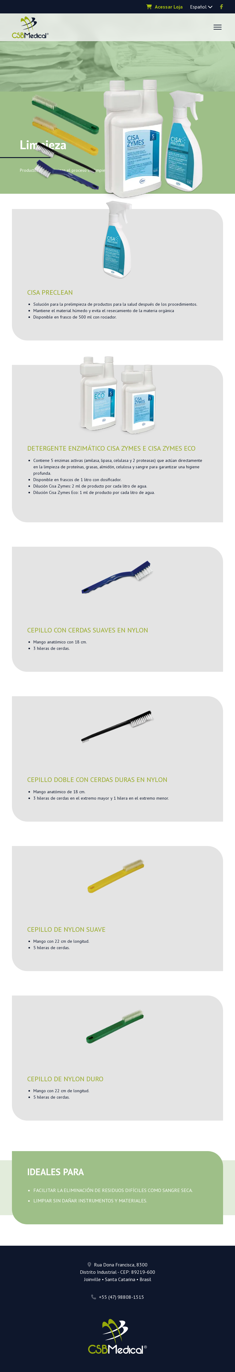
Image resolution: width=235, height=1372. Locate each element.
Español (201, 7)
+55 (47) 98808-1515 (117, 1297)
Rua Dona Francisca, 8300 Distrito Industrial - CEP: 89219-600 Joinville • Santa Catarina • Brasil (117, 1272)
